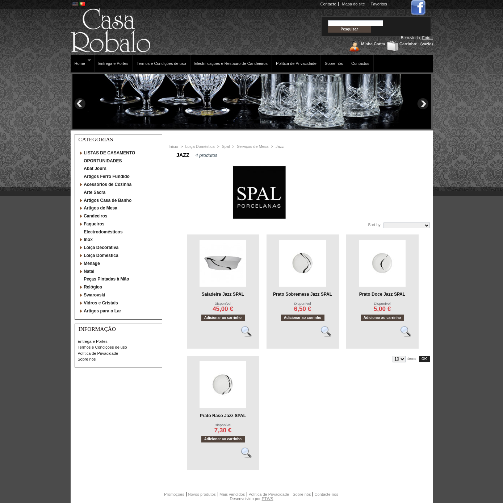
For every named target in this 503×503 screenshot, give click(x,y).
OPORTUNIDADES (103, 160)
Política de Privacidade (296, 63)
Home (81, 62)
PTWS (267, 498)
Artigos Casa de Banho (107, 200)
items (411, 358)
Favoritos (379, 4)
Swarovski (94, 295)
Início (173, 146)
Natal (89, 271)
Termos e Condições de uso (161, 63)
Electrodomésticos (103, 231)
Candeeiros (95, 216)
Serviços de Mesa (252, 146)
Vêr (249, 334)
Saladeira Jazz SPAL (223, 294)
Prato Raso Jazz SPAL (223, 415)
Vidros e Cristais (101, 302)
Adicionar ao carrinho (223, 318)
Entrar (427, 38)
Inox (88, 239)
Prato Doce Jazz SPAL (382, 294)
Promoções (174, 494)
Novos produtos (202, 494)
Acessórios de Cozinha (107, 184)
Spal (226, 146)
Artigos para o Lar (102, 310)
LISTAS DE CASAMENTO (109, 152)
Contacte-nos (326, 494)
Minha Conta (373, 44)
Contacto (328, 4)
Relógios (93, 287)
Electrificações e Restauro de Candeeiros (231, 63)
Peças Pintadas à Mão (106, 279)
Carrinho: (408, 44)
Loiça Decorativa (101, 247)
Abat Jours (95, 168)
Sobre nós (334, 63)
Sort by (374, 225)
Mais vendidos (232, 494)
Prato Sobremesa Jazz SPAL (302, 294)
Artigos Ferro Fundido (107, 176)
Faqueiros (94, 223)
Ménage (92, 263)
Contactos (360, 63)
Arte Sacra (94, 192)
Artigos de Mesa (100, 208)
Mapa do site (353, 4)
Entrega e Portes (113, 63)
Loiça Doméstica (101, 255)
